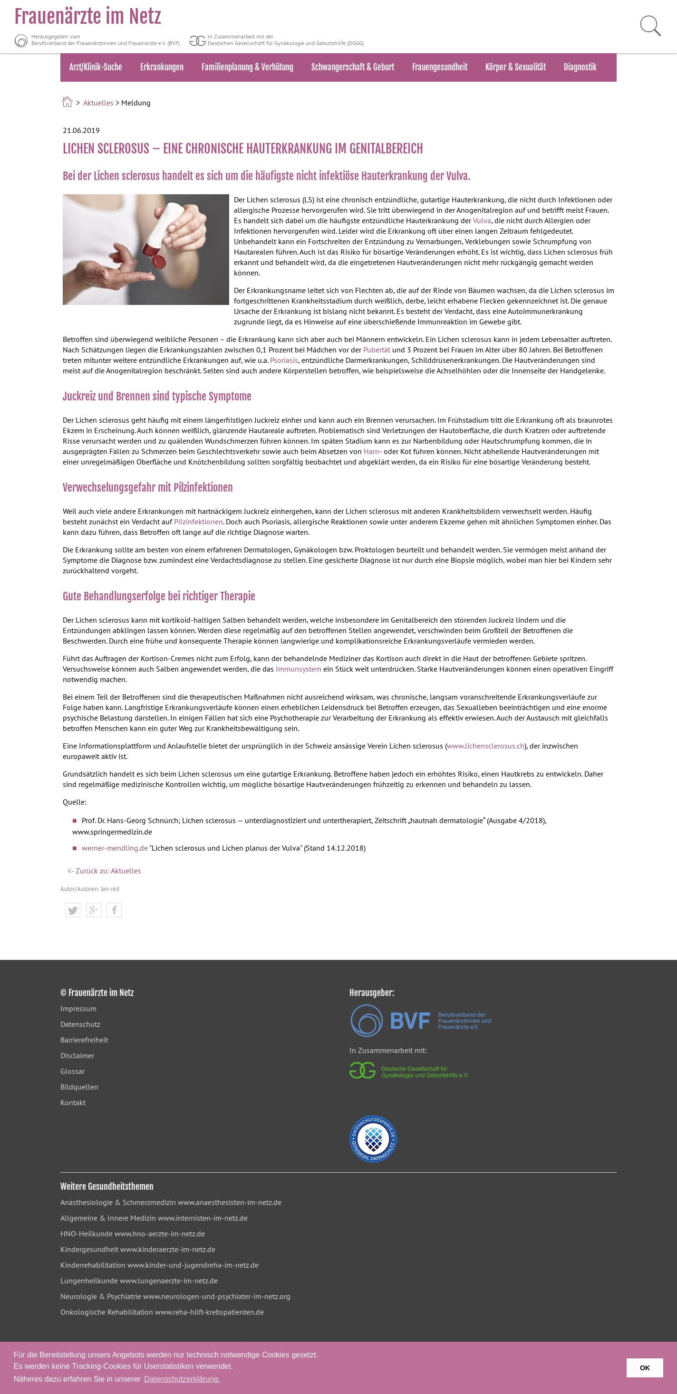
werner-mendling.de (115, 848)
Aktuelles (98, 102)
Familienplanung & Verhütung (247, 67)
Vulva (482, 220)
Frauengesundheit (439, 67)
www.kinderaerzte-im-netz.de (167, 1249)
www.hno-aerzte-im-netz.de (160, 1233)
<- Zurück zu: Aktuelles (104, 870)
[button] (73, 910)
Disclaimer (77, 1055)
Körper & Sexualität (515, 67)
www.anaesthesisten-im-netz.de (229, 1202)
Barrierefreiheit (84, 1039)
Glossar (72, 1071)
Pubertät (376, 349)
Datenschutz (80, 1024)
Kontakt (73, 1102)
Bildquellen (79, 1086)
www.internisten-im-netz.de (203, 1218)
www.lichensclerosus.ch (485, 745)
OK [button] (645, 1368)
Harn (371, 451)
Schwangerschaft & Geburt (352, 67)
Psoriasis (284, 360)
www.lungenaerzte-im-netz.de (169, 1280)
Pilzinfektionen (198, 521)
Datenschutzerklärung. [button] (182, 1379)
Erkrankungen (162, 67)
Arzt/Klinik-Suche (95, 67)
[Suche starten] (646, 26)
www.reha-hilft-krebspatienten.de (209, 1312)
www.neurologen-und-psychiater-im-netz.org (216, 1296)
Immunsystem (298, 668)
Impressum (78, 1008)
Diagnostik (580, 67)
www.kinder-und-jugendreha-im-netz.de (193, 1265)
